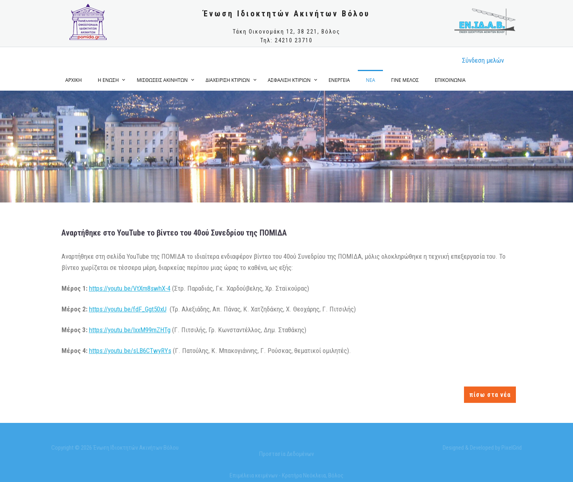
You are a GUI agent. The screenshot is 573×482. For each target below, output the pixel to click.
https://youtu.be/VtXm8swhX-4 (130, 288)
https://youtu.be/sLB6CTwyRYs (130, 351)
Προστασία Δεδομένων (286, 455)
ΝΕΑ (370, 80)
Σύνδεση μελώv (483, 60)
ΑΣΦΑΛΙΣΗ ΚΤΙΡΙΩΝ (289, 80)
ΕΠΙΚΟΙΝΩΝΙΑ (450, 80)
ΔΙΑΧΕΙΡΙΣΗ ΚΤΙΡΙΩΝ (228, 80)
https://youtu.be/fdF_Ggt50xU (128, 309)
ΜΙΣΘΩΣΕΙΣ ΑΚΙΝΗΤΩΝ (162, 80)
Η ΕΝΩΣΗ (108, 80)
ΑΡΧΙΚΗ (73, 80)
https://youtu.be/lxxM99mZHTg (130, 329)
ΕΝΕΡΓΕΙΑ (339, 80)
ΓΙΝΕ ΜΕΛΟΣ (404, 80)
